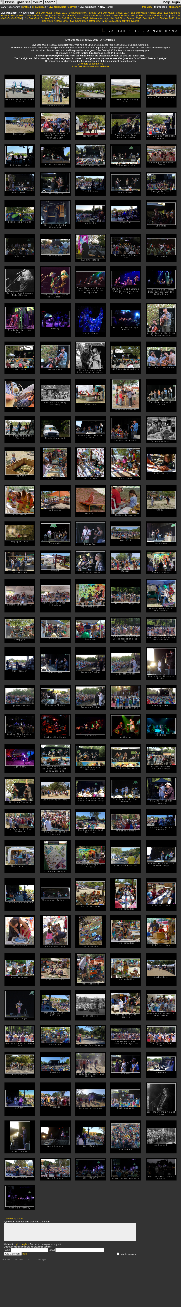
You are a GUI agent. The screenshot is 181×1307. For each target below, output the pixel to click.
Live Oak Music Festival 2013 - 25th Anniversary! (76, 15)
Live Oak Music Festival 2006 (158, 18)
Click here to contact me (90, 63)
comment (10, 1218)
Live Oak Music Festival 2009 (39, 18)
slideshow (174, 7)
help (24, 1253)
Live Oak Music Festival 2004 (85, 21)
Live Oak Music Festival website (90, 66)
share (20, 1218)
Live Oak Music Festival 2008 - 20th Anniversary (82, 18)
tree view (147, 7)
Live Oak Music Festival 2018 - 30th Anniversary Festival (66, 12)
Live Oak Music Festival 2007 (125, 18)
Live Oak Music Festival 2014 (32, 15)
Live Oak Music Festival (62, 7)
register (25, 1244)
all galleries (38, 7)
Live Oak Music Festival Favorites (121, 21)
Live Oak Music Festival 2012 (119, 15)
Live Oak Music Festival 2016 (146, 12)
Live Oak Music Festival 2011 (152, 15)
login (17, 1244)
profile (26, 7)
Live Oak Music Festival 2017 (113, 12)
